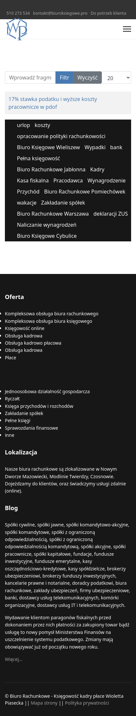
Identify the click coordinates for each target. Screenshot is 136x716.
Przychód (28, 191)
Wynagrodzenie (106, 180)
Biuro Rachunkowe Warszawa (53, 213)
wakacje (27, 202)
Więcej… (14, 659)
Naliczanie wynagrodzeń (46, 224)
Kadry (97, 169)
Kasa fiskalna (33, 180)
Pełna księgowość (38, 158)
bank (116, 147)
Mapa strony (44, 703)
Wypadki (94, 147)
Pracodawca (68, 180)
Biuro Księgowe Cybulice (47, 235)
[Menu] (127, 29)
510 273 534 (18, 13)
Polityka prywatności (87, 703)
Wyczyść (87, 77)
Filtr (64, 77)
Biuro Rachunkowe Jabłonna (51, 169)
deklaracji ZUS (111, 213)
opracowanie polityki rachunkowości (61, 136)
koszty (42, 125)
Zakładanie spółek (63, 202)
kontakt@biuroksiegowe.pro (60, 13)
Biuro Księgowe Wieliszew (48, 147)
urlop (23, 125)
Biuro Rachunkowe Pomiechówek (84, 191)
